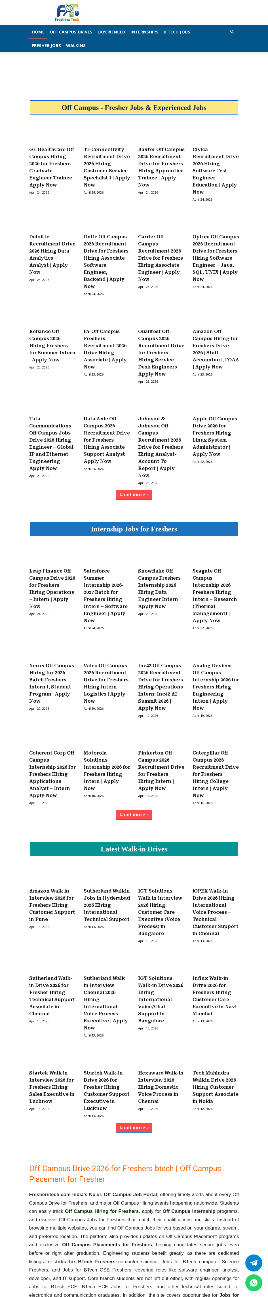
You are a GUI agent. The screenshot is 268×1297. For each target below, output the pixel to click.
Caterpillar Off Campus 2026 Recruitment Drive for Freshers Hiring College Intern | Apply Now (216, 732)
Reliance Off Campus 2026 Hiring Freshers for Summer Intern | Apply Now (52, 330)
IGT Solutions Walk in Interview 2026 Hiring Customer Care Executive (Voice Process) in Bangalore (160, 864)
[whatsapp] (253, 1282)
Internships (144, 32)
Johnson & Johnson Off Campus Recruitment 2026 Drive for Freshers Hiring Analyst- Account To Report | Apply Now (160, 424)
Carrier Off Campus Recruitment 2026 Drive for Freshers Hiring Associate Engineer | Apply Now (160, 249)
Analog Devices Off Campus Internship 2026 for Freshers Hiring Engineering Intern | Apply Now (216, 650)
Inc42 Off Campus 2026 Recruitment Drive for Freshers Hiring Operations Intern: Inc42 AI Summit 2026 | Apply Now (160, 650)
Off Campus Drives (71, 32)
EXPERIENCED (111, 32)
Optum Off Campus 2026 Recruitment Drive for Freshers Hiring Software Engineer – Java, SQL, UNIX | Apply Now (216, 249)
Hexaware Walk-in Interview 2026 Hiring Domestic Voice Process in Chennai (160, 1027)
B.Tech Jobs (177, 32)
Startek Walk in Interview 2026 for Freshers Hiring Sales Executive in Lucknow (52, 1027)
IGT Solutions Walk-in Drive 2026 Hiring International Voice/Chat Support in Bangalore (160, 945)
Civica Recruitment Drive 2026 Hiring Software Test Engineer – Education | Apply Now (216, 167)
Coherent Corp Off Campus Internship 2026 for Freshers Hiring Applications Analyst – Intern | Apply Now (52, 732)
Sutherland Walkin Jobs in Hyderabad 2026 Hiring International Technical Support (107, 858)
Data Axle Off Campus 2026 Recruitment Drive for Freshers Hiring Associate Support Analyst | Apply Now (107, 418)
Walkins (76, 45)
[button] (232, 31)
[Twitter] (253, 1262)
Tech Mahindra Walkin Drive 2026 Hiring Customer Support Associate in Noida (216, 1027)
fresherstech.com (194, 1249)
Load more (134, 468)
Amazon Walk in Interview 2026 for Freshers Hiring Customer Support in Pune (52, 858)
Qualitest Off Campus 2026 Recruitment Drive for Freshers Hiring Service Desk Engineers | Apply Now (161, 336)
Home (38, 32)
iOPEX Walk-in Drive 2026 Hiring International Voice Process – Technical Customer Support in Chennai (216, 864)
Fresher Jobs (46, 45)
